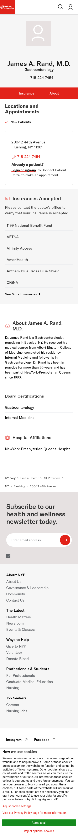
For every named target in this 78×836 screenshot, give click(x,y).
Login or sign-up (23, 170)
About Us (13, 581)
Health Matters (18, 617)
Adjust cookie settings (16, 806)
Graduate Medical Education (29, 681)
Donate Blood (17, 658)
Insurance (26, 93)
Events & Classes (20, 629)
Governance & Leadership (27, 587)
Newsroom (15, 623)
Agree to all (39, 822)
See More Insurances (21, 294)
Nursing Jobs (16, 711)
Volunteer (14, 652)
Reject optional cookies (39, 831)
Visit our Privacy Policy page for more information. (34, 812)
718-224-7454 (41, 77)
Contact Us (15, 600)
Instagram (17, 739)
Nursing (12, 688)
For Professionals (20, 675)
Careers (12, 704)
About (54, 93)
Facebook (45, 739)
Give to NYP (16, 646)
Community (15, 594)
